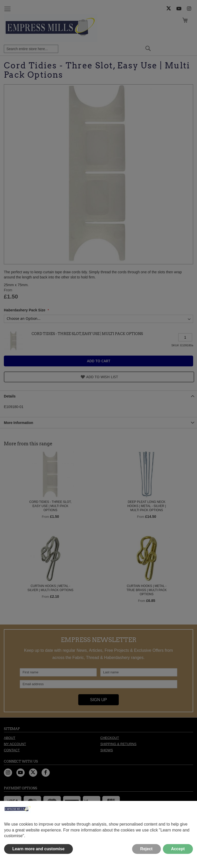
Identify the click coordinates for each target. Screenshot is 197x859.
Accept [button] (178, 849)
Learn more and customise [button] (38, 849)
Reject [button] (146, 849)
